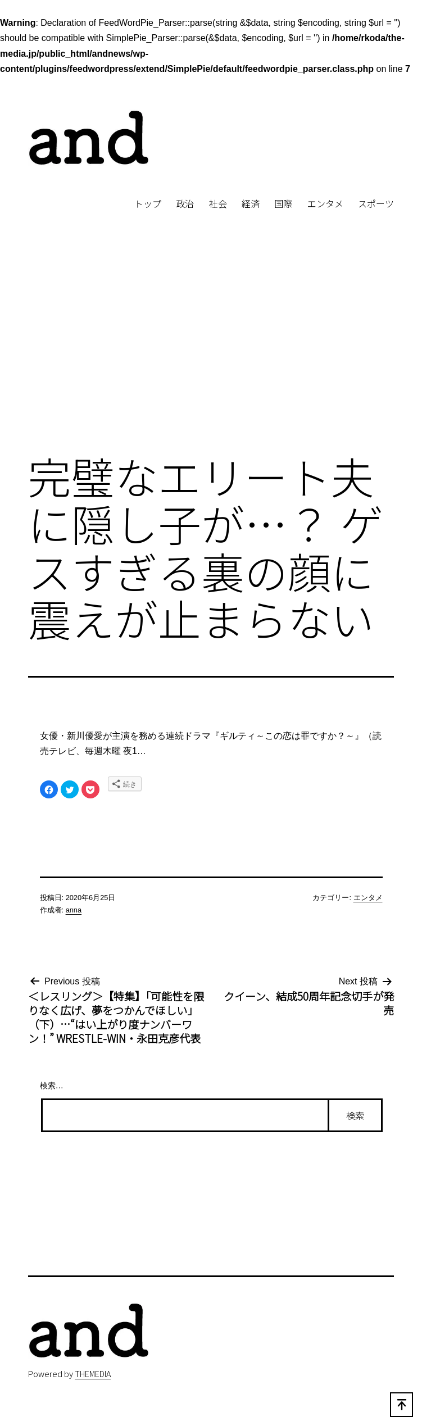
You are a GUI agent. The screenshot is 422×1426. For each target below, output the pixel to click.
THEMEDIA (93, 1373)
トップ (147, 203)
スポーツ (376, 203)
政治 (185, 203)
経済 (251, 203)
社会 (218, 203)
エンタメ (325, 203)
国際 (283, 203)
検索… (51, 1085)
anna (73, 910)
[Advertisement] (211, 351)
